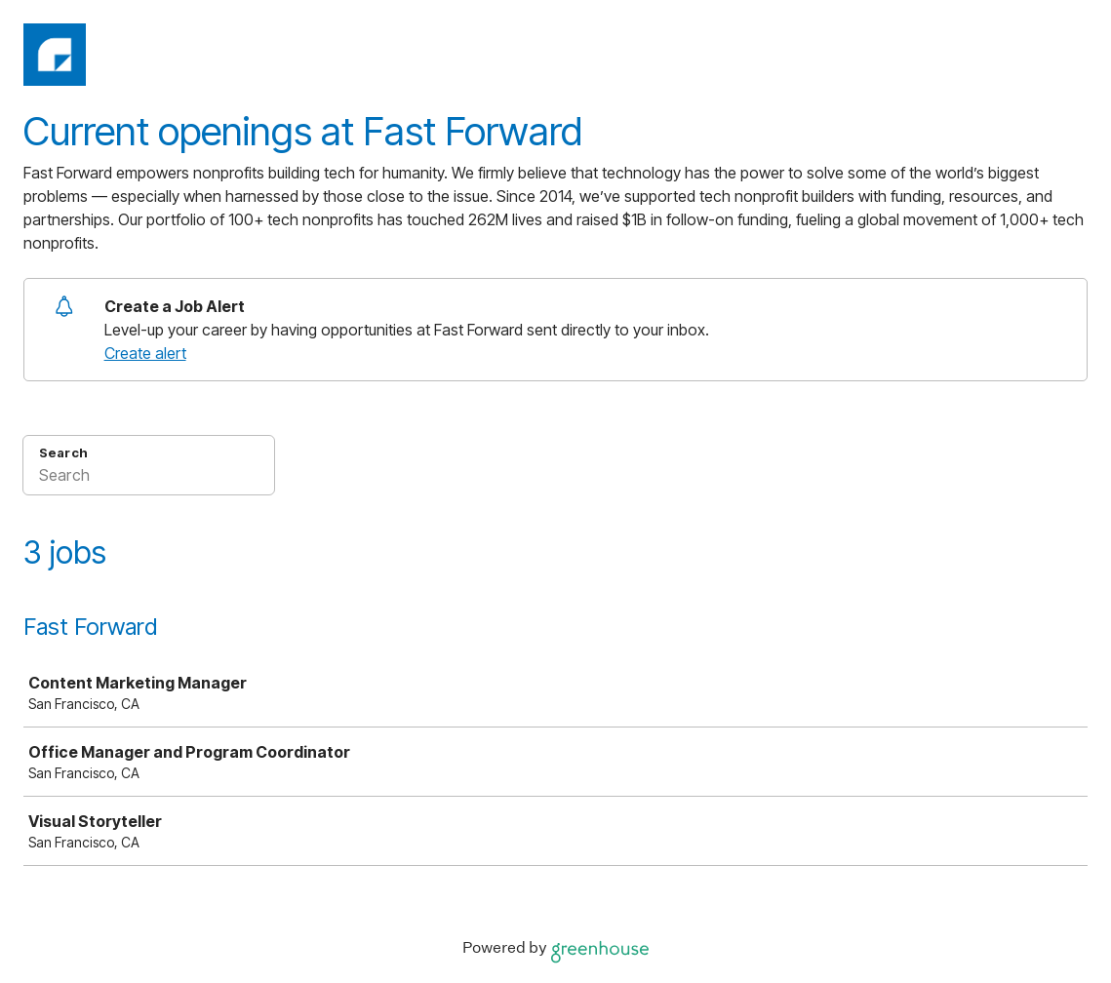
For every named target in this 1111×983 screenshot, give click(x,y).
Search (63, 452)
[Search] (148, 477)
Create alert (145, 353)
